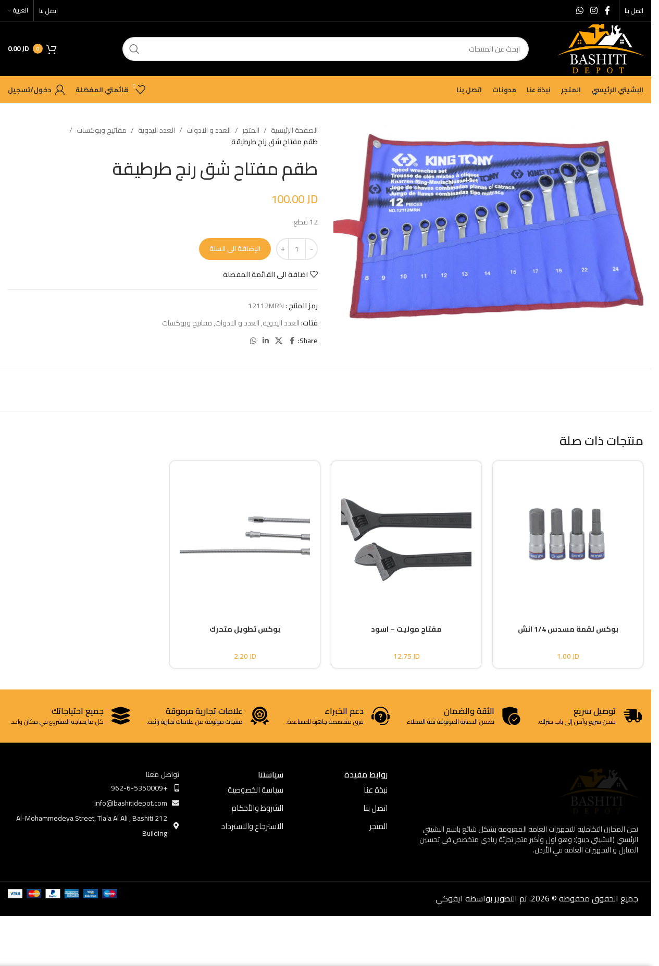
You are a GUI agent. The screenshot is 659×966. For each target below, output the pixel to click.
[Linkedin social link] (265, 341)
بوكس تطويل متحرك (244, 629)
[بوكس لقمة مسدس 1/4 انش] (568, 534)
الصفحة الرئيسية (294, 130)
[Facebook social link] (607, 10)
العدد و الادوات (208, 130)
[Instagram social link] (594, 10)
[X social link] (278, 341)
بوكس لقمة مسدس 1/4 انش (568, 629)
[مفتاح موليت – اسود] (406, 534)
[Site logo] (600, 48)
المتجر (250, 130)
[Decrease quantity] (311, 249)
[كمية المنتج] (297, 249)
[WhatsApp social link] (580, 10)
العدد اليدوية (156, 130)
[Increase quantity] (282, 249)
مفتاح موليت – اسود (406, 629)
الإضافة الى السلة (234, 248)
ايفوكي (449, 898)
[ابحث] (325, 49)
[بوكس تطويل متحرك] (245, 534)
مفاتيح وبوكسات (102, 130)
